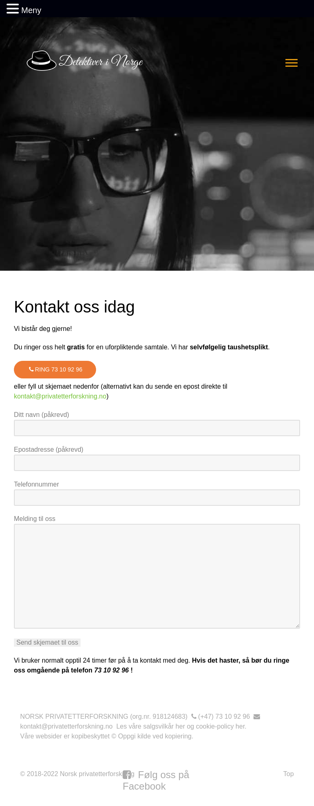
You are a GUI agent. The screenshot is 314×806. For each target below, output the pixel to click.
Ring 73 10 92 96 (55, 369)
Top (288, 773)
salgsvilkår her (164, 726)
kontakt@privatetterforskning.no (60, 396)
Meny (31, 10)
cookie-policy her (220, 726)
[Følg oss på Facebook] (156, 780)
